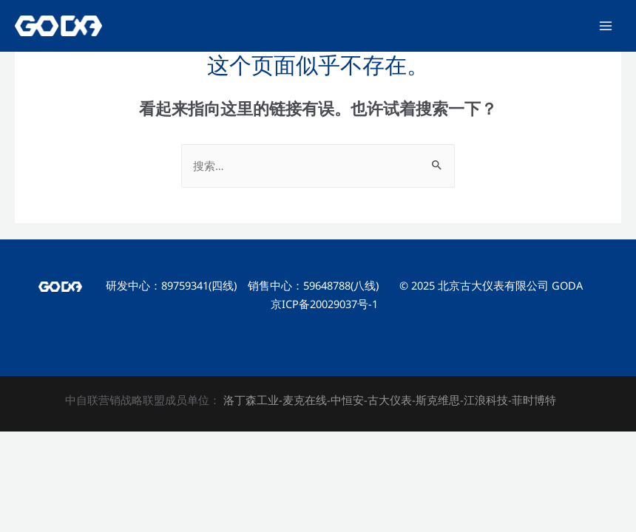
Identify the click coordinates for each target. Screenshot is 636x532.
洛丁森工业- (251, 399)
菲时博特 (534, 399)
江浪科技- (488, 399)
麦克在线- (307, 399)
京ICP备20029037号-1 (324, 303)
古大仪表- (392, 399)
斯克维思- (440, 399)
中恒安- (349, 399)
